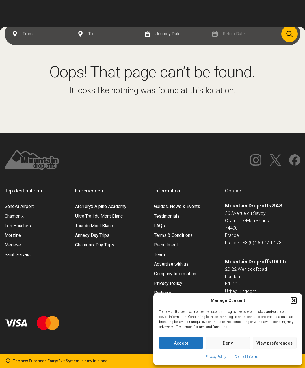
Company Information (175, 273)
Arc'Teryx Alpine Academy (100, 206)
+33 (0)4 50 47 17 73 (261, 242)
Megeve (13, 245)
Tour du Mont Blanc (94, 225)
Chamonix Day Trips (94, 245)
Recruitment (166, 245)
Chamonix (14, 216)
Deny (228, 343)
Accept (181, 343)
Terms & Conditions (173, 235)
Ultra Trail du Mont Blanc (99, 216)
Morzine (13, 235)
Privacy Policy (216, 357)
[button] (294, 300)
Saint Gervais (18, 254)
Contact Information (249, 357)
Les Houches (18, 225)
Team (159, 254)
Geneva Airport (19, 206)
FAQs (159, 225)
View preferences (274, 343)
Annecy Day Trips (92, 235)
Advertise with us (171, 264)
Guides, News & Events (177, 206)
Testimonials (166, 216)
